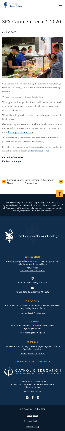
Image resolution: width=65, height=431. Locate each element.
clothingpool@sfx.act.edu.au (32, 353)
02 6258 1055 (32, 267)
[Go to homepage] (13, 5)
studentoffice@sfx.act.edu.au (32, 313)
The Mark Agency (32, 426)
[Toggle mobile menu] (60, 5)
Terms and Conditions (32, 421)
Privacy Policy (32, 416)
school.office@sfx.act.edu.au (32, 270)
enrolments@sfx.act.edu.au (32, 332)
